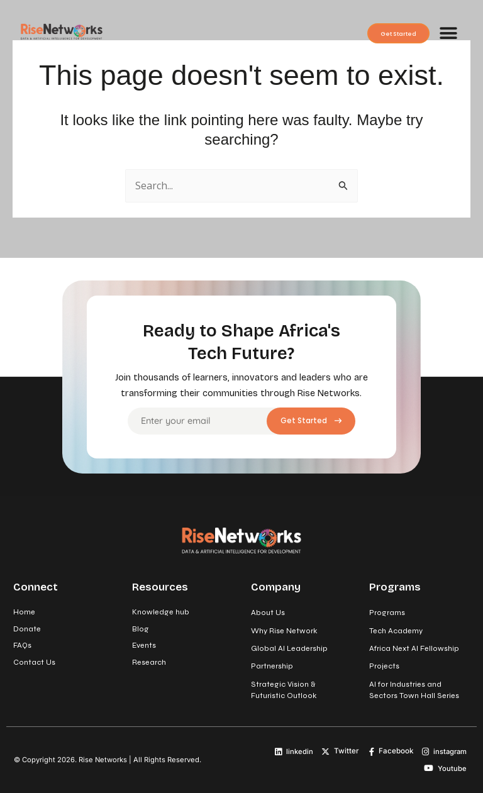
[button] (448, 33)
